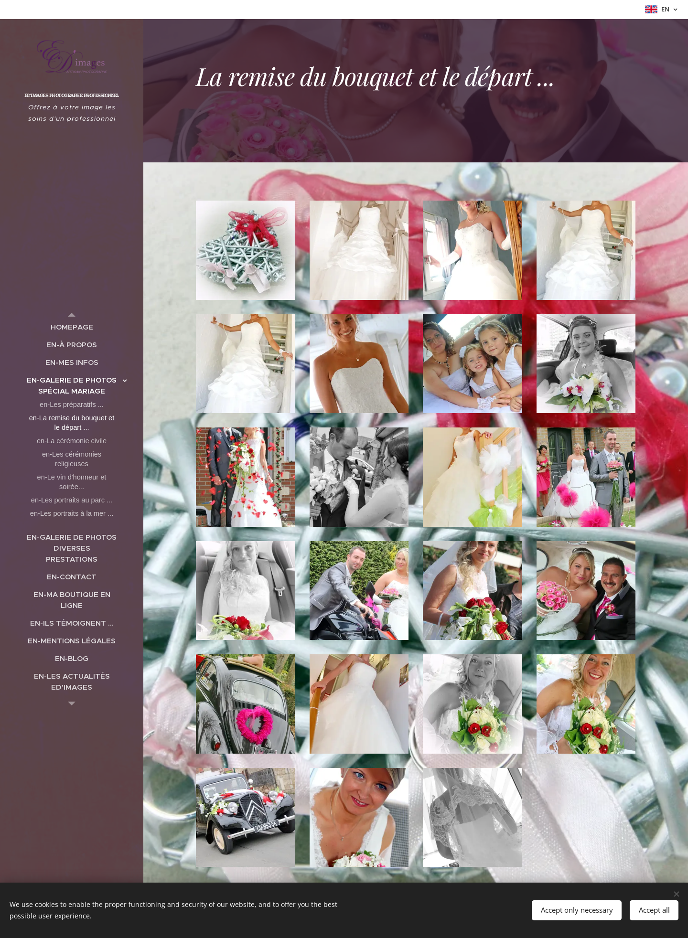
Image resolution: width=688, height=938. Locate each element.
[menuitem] (71, 326)
